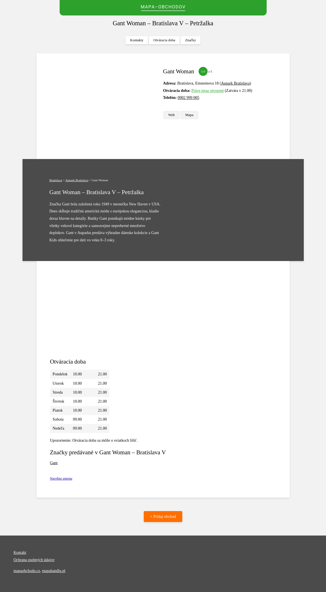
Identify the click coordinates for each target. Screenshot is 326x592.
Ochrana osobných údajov (34, 560)
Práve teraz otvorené (208, 91)
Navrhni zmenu (61, 478)
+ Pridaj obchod (163, 516)
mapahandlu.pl (53, 571)
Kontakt (20, 552)
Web (171, 115)
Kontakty (136, 40)
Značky (190, 40)
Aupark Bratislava (235, 83)
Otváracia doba (164, 40)
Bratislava (56, 180)
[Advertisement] (104, 106)
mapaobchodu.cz (27, 571)
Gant (54, 463)
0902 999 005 (188, 98)
